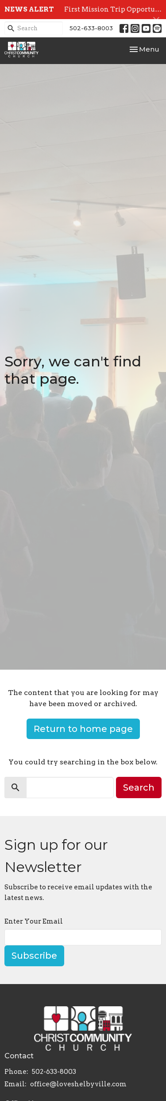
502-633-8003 (91, 28)
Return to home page (83, 728)
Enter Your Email (33, 921)
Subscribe (34, 955)
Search (138, 787)
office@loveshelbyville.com (78, 1084)
